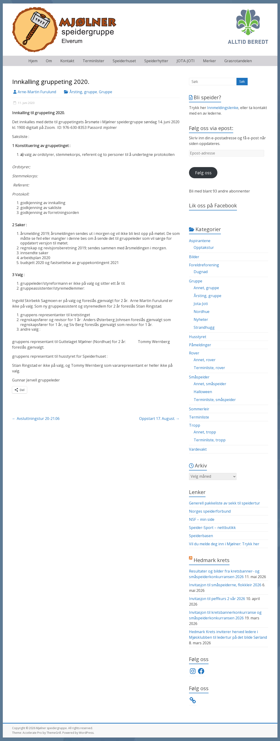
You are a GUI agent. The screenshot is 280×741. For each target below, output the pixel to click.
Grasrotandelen (238, 60)
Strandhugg (204, 327)
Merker (209, 60)
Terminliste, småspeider (215, 399)
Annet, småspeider (210, 383)
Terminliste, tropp (210, 440)
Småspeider (199, 377)
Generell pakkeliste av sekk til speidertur (224, 503)
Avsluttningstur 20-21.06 (36, 418)
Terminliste (199, 417)
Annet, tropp (205, 432)
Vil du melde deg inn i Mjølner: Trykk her (224, 543)
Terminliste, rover (209, 367)
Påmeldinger (200, 344)
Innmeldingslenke (222, 107)
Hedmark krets (211, 559)
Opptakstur (204, 247)
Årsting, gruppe (83, 91)
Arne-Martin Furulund (37, 91)
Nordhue (201, 311)
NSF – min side (201, 519)
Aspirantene (199, 240)
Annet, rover (205, 359)
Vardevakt (198, 449)
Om (49, 60)
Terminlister (93, 60)
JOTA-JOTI (186, 60)
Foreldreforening (204, 265)
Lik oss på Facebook (213, 205)
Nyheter (201, 319)
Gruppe (105, 91)
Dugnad (201, 271)
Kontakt (67, 60)
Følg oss (203, 172)
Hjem (32, 60)
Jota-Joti (201, 303)
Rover (194, 353)
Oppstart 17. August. (159, 418)
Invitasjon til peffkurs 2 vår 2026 (217, 598)
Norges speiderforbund (210, 511)
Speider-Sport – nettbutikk (212, 527)
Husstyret (197, 336)
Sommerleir (199, 409)
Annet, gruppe (206, 287)
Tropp (194, 425)
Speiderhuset (124, 60)
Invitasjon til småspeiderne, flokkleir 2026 (225, 584)
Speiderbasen (201, 535)
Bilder (194, 256)
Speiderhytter (156, 60)
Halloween (203, 391)
